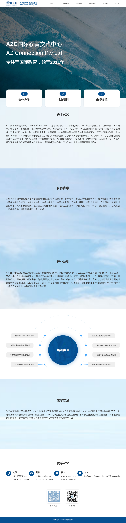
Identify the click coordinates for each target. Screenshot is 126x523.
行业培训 (79, 3)
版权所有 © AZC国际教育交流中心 (63, 520)
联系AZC (106, 3)
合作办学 (66, 3)
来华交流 (92, 3)
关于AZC (52, 3)
